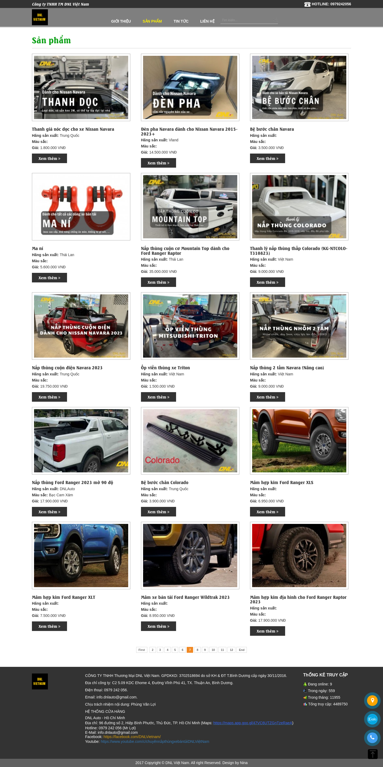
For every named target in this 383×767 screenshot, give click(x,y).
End (241, 649)
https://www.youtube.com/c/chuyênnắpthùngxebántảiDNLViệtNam (155, 741)
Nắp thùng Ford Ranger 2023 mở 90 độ (72, 482)
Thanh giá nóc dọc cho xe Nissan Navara (73, 128)
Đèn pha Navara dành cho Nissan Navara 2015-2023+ (189, 131)
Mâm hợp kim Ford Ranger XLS (281, 482)
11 (222, 649)
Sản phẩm (152, 21)
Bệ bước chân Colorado (164, 482)
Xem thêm (49, 158)
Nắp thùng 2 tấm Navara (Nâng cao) (287, 367)
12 (231, 649)
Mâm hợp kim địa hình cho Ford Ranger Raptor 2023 (298, 599)
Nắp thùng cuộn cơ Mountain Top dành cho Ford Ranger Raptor (185, 250)
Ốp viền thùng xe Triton (165, 367)
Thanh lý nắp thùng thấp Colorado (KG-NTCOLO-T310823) (298, 250)
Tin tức (181, 21)
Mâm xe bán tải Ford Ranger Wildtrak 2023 (185, 597)
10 (213, 649)
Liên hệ (207, 21)
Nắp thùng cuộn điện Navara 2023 (67, 367)
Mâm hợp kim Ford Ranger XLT (63, 597)
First (142, 649)
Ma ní (37, 248)
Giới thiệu (121, 21)
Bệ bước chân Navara (272, 128)
